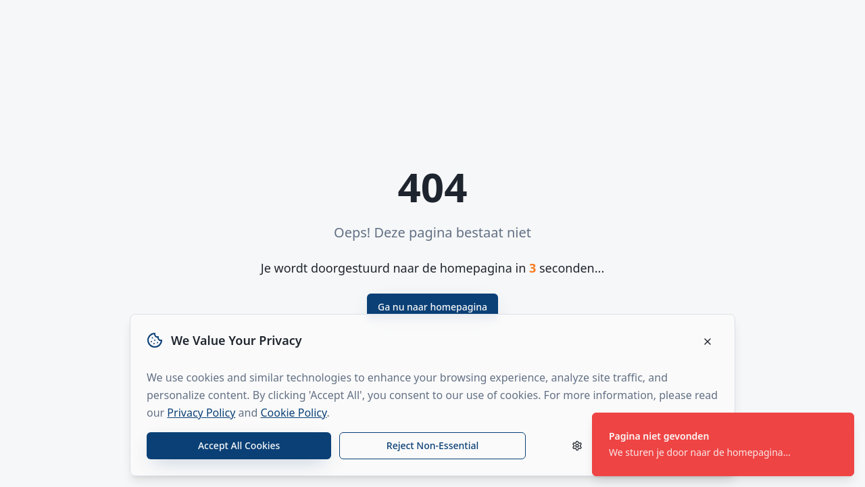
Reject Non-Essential (432, 445)
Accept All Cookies (239, 445)
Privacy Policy (201, 412)
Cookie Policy (293, 412)
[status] (723, 444)
